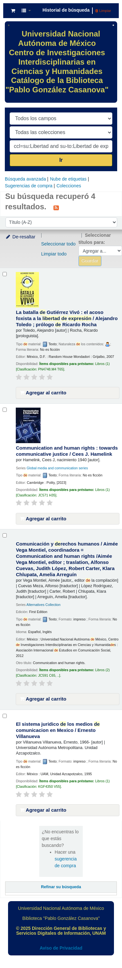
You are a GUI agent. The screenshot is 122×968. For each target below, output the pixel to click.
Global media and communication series (57, 468)
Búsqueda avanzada (25, 179)
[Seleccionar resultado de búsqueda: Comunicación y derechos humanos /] (5, 535)
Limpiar (103, 11)
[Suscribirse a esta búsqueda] (56, 207)
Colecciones (68, 185)
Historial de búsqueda (65, 10)
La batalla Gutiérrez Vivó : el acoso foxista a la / (66, 318)
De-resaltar (20, 236)
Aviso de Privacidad (61, 948)
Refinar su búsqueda (61, 887)
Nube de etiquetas (68, 179)
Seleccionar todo (58, 243)
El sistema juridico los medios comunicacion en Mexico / (57, 730)
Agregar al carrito (43, 392)
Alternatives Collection (43, 605)
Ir (61, 160)
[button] (13, 11)
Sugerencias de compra (28, 185)
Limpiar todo (54, 253)
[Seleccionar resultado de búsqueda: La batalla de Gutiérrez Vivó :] (5, 274)
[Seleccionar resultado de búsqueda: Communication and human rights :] (5, 410)
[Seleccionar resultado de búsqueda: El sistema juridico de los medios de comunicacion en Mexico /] (5, 716)
